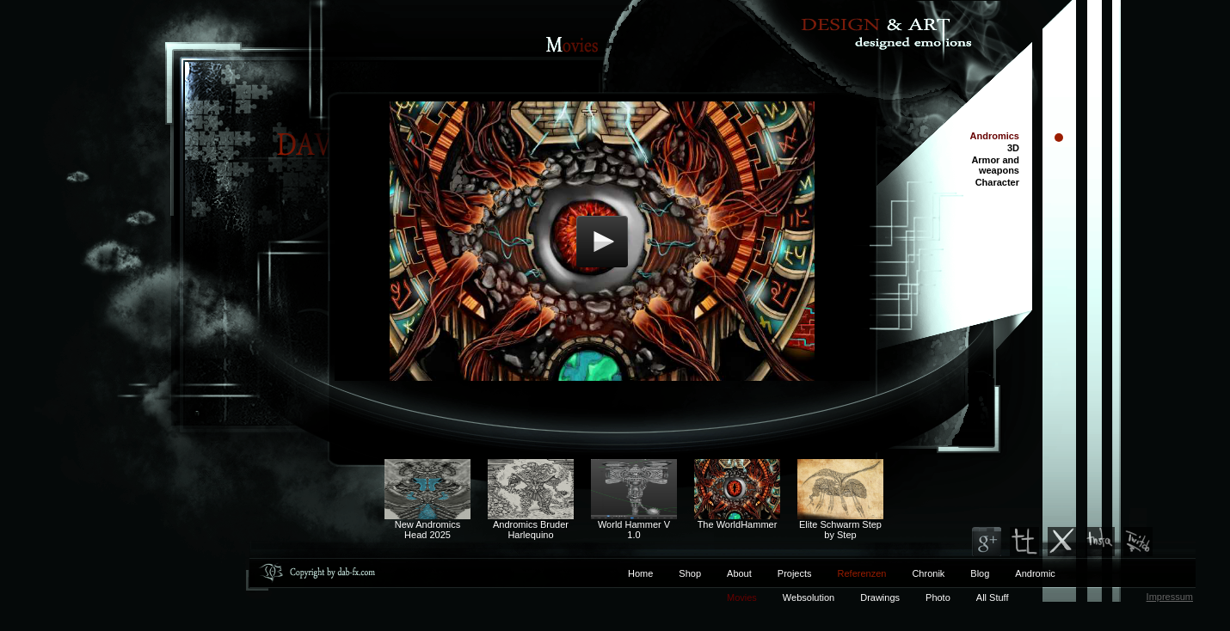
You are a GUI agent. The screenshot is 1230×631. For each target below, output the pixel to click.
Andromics (994, 136)
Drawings (880, 597)
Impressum (1170, 596)
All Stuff (992, 597)
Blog (979, 573)
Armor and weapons (995, 165)
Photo (938, 597)
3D (1013, 148)
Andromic (1035, 573)
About (739, 573)
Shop (690, 573)
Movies (742, 597)
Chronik (928, 573)
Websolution (808, 597)
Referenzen (849, 573)
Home (640, 573)
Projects (795, 573)
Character (997, 182)
